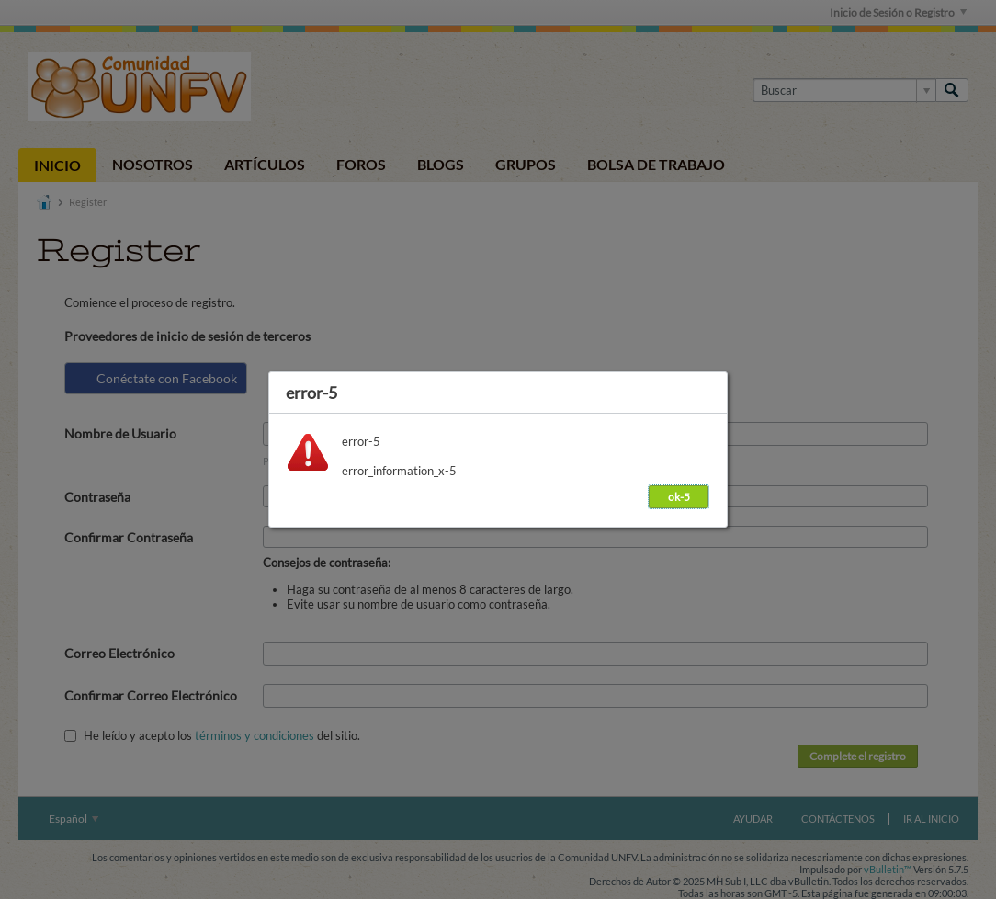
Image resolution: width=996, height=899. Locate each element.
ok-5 (679, 497)
